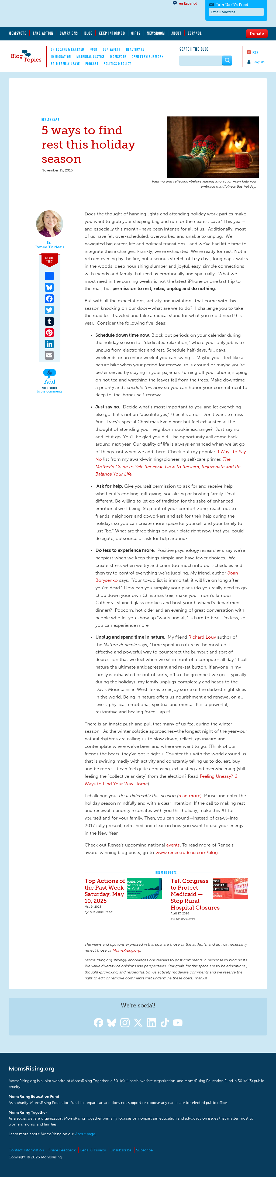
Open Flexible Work (148, 56)
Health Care (51, 120)
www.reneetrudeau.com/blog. (187, 852)
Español (195, 33)
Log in (258, 62)
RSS (256, 52)
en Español (188, 3)
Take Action (43, 33)
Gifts (136, 33)
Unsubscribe (121, 1150)
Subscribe (144, 1150)
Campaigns (69, 33)
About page (85, 1134)
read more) (190, 795)
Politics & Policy (118, 63)
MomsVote (17, 33)
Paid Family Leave (65, 63)
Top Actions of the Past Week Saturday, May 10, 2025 (105, 890)
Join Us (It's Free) (232, 4)
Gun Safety (112, 49)
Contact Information (26, 1150)
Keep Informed (112, 33)
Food (94, 49)
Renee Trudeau (49, 247)
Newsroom (156, 33)
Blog (88, 33)
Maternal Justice (91, 56)
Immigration (61, 56)
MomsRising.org (61, 13)
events (173, 845)
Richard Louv (202, 637)
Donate (257, 33)
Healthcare (135, 49)
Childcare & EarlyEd (67, 49)
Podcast (92, 63)
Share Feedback (62, 1150)
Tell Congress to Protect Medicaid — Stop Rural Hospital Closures (195, 894)
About (176, 33)
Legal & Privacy (93, 1150)
